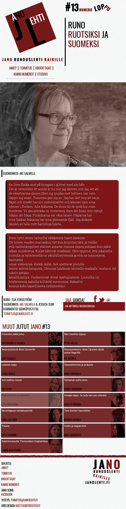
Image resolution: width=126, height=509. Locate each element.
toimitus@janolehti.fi (24, 499)
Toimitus (26, 68)
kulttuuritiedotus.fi (28, 505)
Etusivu (42, 74)
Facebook (6, 494)
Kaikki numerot (24, 74)
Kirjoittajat (43, 68)
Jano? (13, 68)
